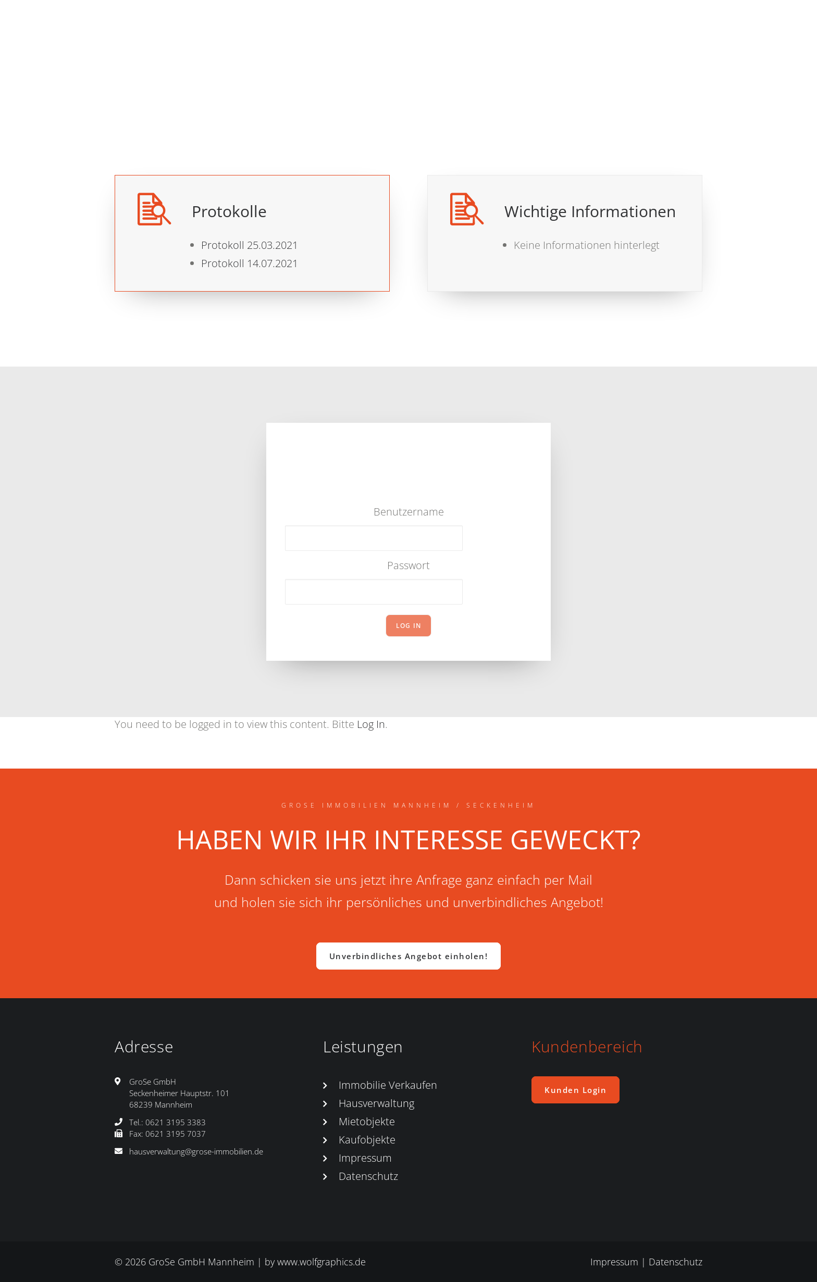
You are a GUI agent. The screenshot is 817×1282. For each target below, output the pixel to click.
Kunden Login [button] (575, 1090)
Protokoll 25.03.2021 (249, 245)
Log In (371, 724)
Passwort (408, 565)
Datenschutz (368, 1176)
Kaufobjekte (367, 1140)
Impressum (365, 1158)
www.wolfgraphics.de (321, 1261)
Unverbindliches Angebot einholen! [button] (408, 956)
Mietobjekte (367, 1121)
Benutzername (409, 512)
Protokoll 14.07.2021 (249, 263)
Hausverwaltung (376, 1103)
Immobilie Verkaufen (388, 1085)
